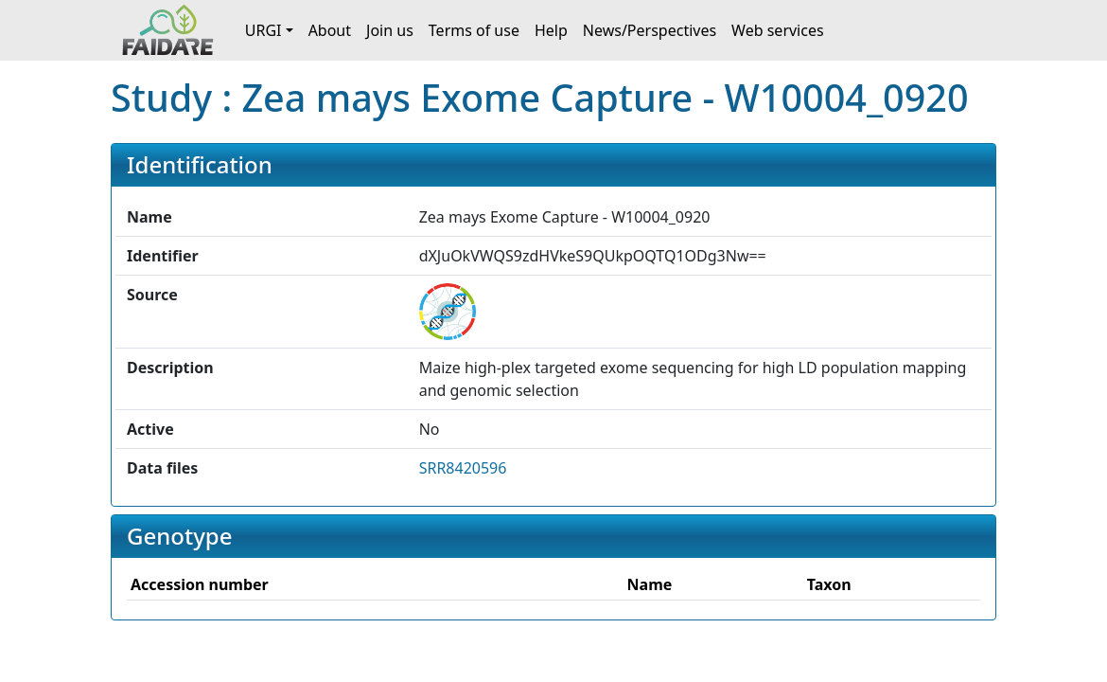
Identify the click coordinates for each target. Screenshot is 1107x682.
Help (551, 30)
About (329, 30)
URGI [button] (263, 30)
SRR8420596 (463, 468)
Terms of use (474, 30)
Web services (777, 30)
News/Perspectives (649, 30)
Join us (389, 30)
